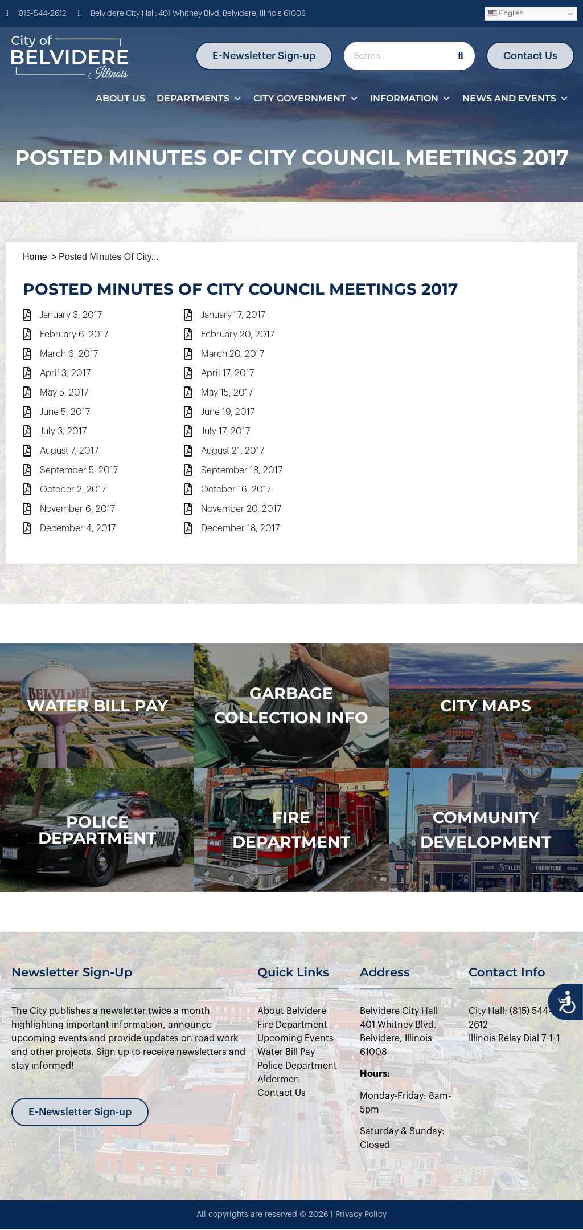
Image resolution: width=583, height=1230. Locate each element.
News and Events (515, 99)
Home (35, 257)
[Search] (460, 56)
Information (410, 99)
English (506, 13)
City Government (306, 99)
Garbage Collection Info (291, 705)
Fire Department (291, 830)
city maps (485, 705)
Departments (199, 99)
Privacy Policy (361, 1215)
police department (97, 830)
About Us (120, 98)
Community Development (485, 830)
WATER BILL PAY (97, 705)
